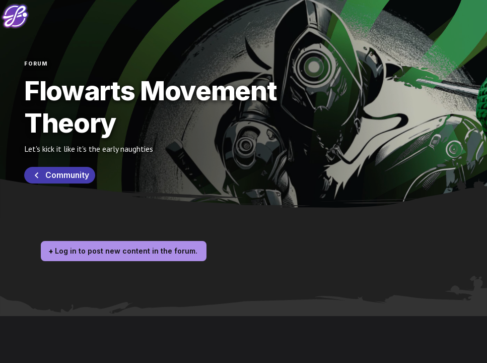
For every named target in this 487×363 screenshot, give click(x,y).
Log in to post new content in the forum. (126, 251)
